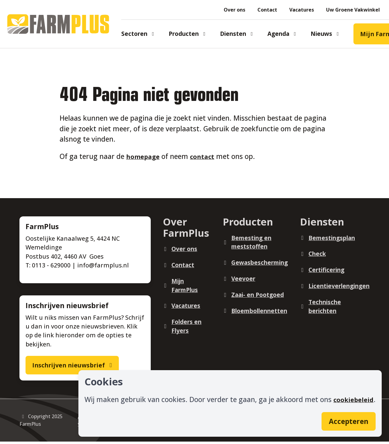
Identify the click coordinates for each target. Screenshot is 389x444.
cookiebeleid (352, 397)
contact (206, 156)
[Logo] (63, 24)
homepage (144, 156)
